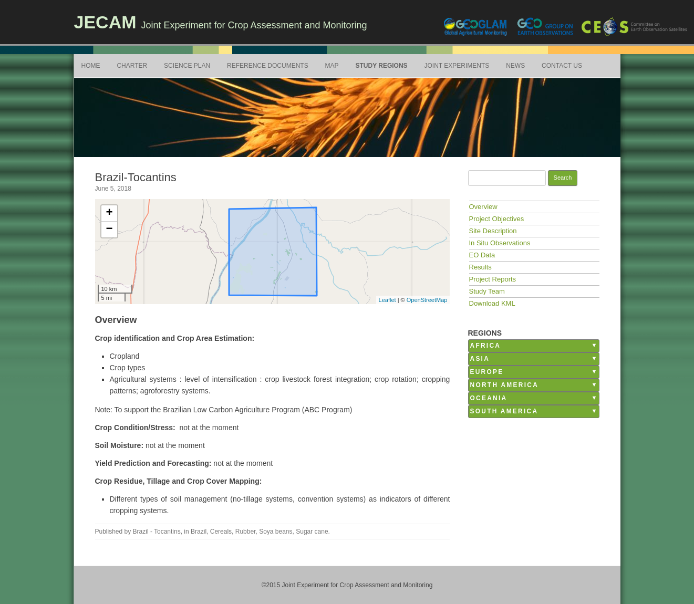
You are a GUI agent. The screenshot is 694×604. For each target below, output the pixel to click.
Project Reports (492, 279)
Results (480, 267)
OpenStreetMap (427, 300)
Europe (487, 372)
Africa (485, 345)
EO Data (482, 255)
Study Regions (381, 65)
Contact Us (562, 65)
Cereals (221, 531)
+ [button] (109, 213)
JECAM (105, 22)
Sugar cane (312, 531)
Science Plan (187, 65)
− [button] (109, 229)
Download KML (492, 303)
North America (504, 385)
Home (90, 65)
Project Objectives (496, 219)
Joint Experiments (457, 65)
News (515, 65)
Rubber (245, 531)
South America (504, 411)
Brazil (198, 531)
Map (332, 65)
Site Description (493, 231)
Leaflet (387, 300)
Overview (483, 207)
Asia (480, 358)
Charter (132, 65)
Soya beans (275, 531)
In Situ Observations (500, 243)
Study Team (487, 291)
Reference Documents (267, 65)
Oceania (488, 398)
